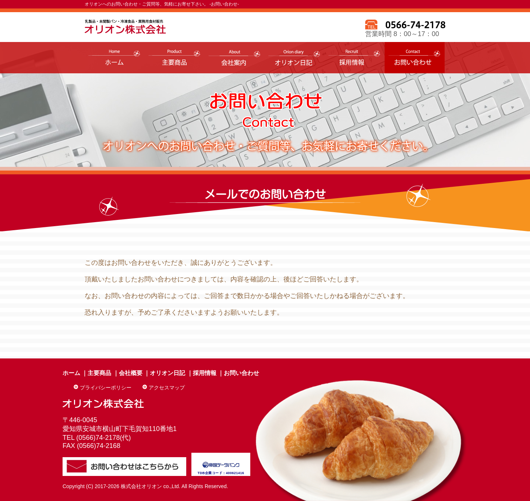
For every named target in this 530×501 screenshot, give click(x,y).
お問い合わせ (241, 373)
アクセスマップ (167, 387)
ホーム (71, 373)
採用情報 (204, 373)
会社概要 (130, 373)
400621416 (235, 473)
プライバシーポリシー (105, 387)
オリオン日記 (167, 373)
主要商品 (99, 373)
